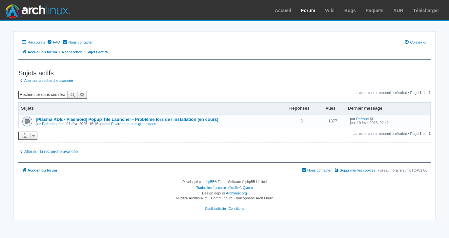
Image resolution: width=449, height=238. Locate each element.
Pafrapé (48, 124)
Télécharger (426, 10)
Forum (308, 10)
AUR (398, 10)
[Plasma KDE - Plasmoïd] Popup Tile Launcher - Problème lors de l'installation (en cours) (127, 119)
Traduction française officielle (217, 188)
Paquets (374, 10)
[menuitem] (53, 42)
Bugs (350, 10)
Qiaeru (248, 188)
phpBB (209, 182)
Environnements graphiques (133, 124)
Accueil (283, 10)
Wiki (330, 10)
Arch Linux (36, 9)
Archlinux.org (236, 193)
